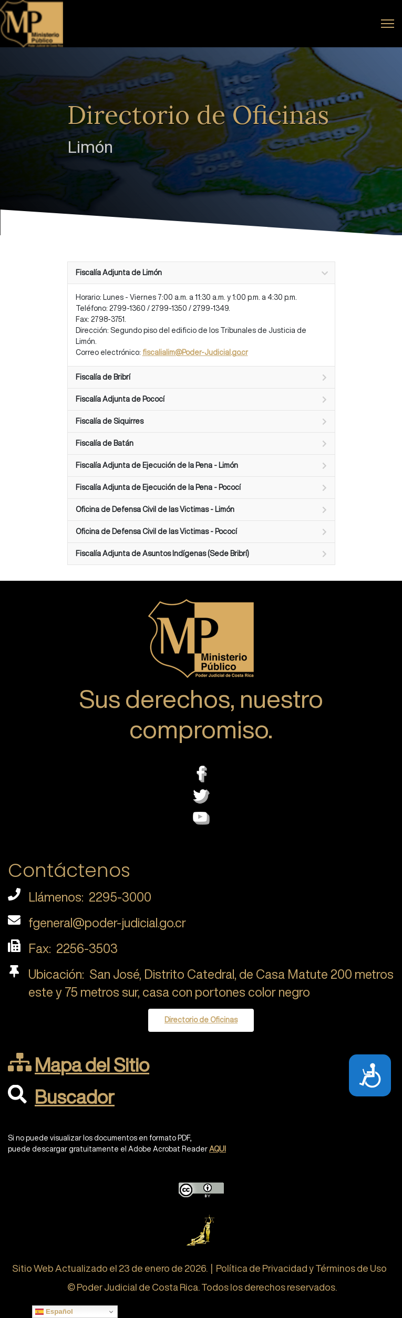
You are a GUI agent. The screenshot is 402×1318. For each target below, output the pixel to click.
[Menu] (387, 23)
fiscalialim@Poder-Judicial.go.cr (195, 352)
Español (54, 1311)
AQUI (217, 1149)
